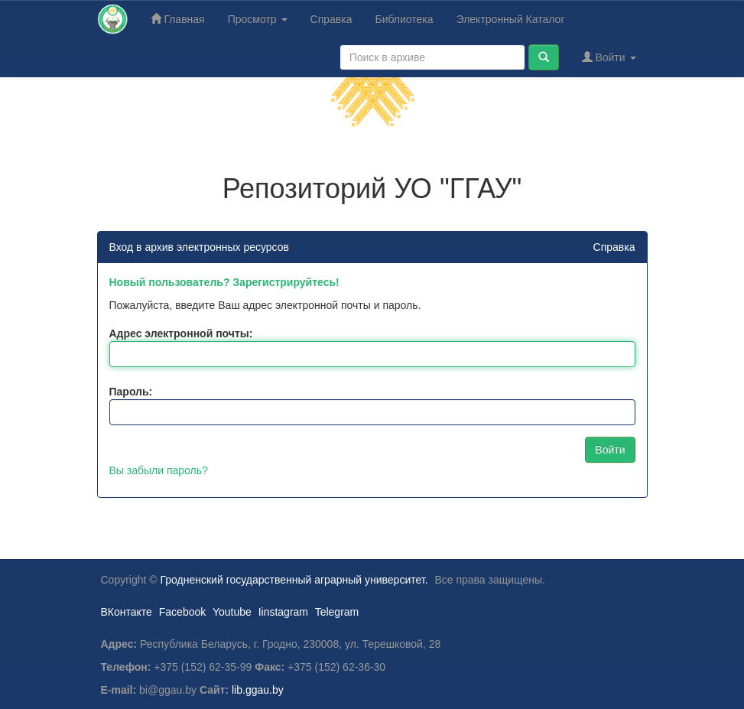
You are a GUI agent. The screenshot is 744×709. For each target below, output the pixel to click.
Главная (178, 18)
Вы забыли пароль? (158, 470)
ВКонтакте (126, 612)
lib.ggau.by (258, 690)
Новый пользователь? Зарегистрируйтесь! (224, 282)
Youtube (232, 612)
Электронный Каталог (510, 19)
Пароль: (131, 391)
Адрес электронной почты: (181, 333)
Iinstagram (283, 612)
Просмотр (258, 19)
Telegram (337, 612)
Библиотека (404, 19)
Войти (609, 56)
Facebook (182, 612)
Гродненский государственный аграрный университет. (294, 580)
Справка (331, 19)
